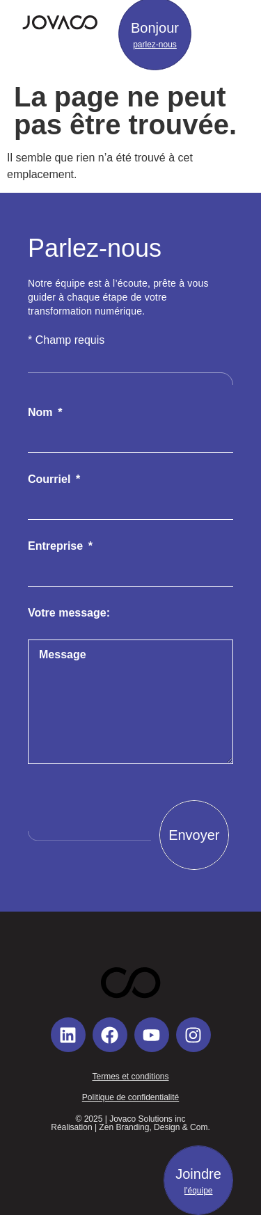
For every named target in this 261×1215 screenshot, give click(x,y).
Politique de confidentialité (130, 1097)
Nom (42, 412)
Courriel (51, 479)
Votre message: (69, 613)
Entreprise (57, 546)
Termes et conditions (130, 1076)
